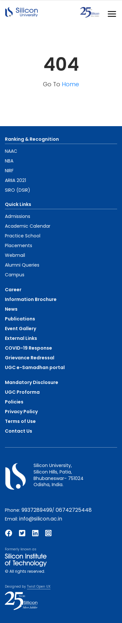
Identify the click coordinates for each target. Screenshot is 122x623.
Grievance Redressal (29, 357)
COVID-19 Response (28, 348)
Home (70, 84)
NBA (9, 161)
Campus (14, 274)
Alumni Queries (22, 265)
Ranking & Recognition (32, 139)
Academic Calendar (27, 226)
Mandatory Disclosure (31, 382)
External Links (21, 338)
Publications (20, 319)
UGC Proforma (22, 392)
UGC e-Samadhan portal (35, 367)
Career (13, 289)
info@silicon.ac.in (40, 518)
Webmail (15, 255)
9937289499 (36, 510)
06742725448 (74, 510)
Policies (14, 402)
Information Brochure (31, 299)
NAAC (11, 151)
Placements (18, 245)
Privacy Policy (21, 411)
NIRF (9, 170)
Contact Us (18, 431)
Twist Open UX (38, 586)
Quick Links (18, 204)
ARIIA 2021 (15, 180)
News (11, 309)
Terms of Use (20, 421)
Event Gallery (20, 328)
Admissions (17, 216)
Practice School (22, 236)
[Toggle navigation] (110, 12)
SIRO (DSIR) (17, 190)
